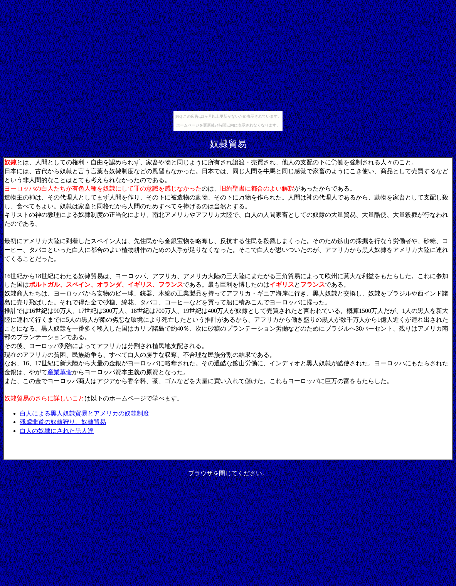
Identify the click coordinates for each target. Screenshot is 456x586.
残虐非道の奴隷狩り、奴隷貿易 (63, 422)
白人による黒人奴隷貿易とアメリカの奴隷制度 (84, 413)
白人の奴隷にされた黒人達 (57, 430)
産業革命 (59, 372)
